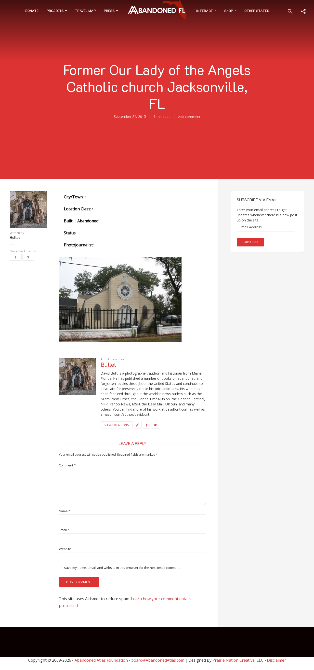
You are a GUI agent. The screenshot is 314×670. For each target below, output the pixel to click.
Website (65, 549)
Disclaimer (276, 660)
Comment (67, 465)
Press (109, 11)
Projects (55, 11)
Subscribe (250, 242)
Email (64, 530)
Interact (204, 11)
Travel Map (85, 11)
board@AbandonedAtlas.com (157, 660)
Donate (32, 11)
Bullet (15, 237)
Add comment (189, 116)
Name (64, 511)
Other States (256, 11)
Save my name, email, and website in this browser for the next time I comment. (122, 568)
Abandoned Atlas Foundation (101, 660)
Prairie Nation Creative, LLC (238, 660)
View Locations (117, 424)
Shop (228, 11)
